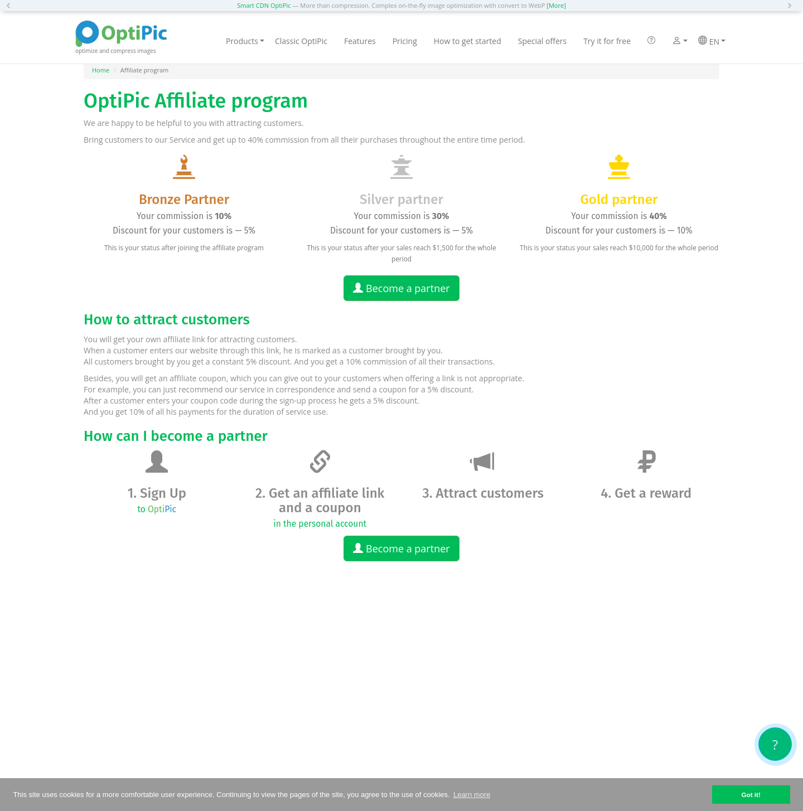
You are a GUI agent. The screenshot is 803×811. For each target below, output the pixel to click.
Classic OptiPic (301, 41)
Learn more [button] (471, 794)
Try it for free (607, 41)
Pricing (405, 41)
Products (245, 41)
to (156, 509)
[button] (11, 5)
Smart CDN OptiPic (264, 5)
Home (100, 70)
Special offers (542, 41)
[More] (555, 5)
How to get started (467, 41)
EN (711, 41)
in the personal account (319, 523)
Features (360, 41)
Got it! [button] (750, 794)
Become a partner (401, 288)
